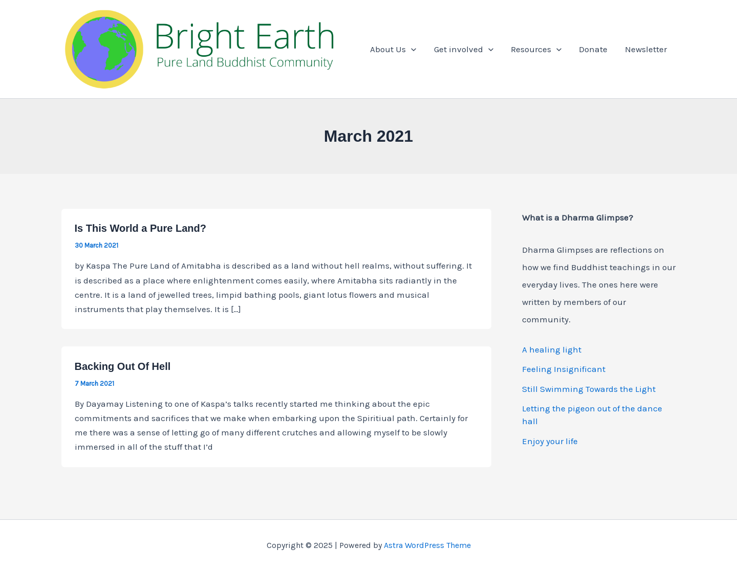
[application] (411, 49)
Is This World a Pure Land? (140, 228)
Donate (593, 49)
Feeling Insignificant (563, 369)
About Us (393, 49)
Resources (536, 49)
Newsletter (646, 49)
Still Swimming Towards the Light (589, 389)
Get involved (463, 49)
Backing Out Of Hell (123, 366)
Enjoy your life (550, 441)
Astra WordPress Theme (427, 545)
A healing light (551, 349)
